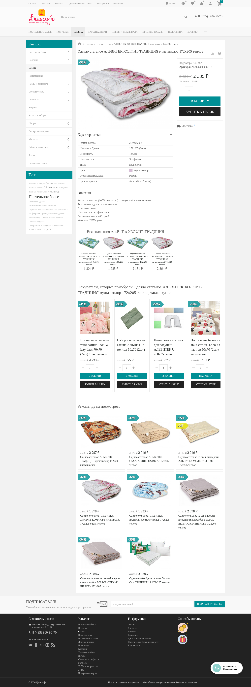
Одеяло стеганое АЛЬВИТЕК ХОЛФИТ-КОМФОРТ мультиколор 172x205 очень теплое (100, 519)
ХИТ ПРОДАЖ (44, 229)
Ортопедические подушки (52, 213)
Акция (42, 183)
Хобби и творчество (38, 147)
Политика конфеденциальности (143, 642)
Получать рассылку (209, 604)
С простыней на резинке (52, 217)
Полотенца (175, 32)
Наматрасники (97, 32)
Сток (44, 191)
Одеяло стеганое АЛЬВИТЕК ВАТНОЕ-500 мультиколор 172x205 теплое (149, 519)
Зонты (32, 155)
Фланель (64, 209)
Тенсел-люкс (59, 183)
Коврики (193, 32)
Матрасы (33, 139)
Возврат (132, 631)
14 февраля (34, 213)
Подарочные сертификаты (110, 3)
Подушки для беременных (41, 209)
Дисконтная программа (80, 3)
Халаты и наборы (37, 115)
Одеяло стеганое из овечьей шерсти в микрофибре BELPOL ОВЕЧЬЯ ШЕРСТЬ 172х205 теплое (100, 582)
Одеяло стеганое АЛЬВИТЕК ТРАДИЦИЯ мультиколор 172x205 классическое (99, 461)
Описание (85, 193)
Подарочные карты (38, 163)
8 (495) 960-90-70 (210, 16)
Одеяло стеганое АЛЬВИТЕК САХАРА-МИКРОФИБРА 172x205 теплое (149, 461)
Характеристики (89, 134)
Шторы (32, 123)
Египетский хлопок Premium (42, 205)
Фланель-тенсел (36, 187)
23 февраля (51, 187)
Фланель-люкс (35, 192)
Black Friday (34, 217)
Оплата (32, 3)
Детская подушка (36, 221)
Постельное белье (40, 32)
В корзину (200, 101)
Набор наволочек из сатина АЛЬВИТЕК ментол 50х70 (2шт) (131, 344)
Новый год (53, 191)
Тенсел (32, 229)
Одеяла (78, 32)
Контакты (59, 3)
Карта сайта (134, 645)
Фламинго (33, 183)
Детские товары (152, 32)
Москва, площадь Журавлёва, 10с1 (49, 624)
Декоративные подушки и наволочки (46, 225)
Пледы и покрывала (125, 32)
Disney (57, 209)
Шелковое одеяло (37, 201)
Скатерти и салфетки (39, 131)
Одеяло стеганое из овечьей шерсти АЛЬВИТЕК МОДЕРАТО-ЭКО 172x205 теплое (198, 461)
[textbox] (124, 17)
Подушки (63, 32)
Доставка (45, 3)
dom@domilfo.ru (40, 639)
